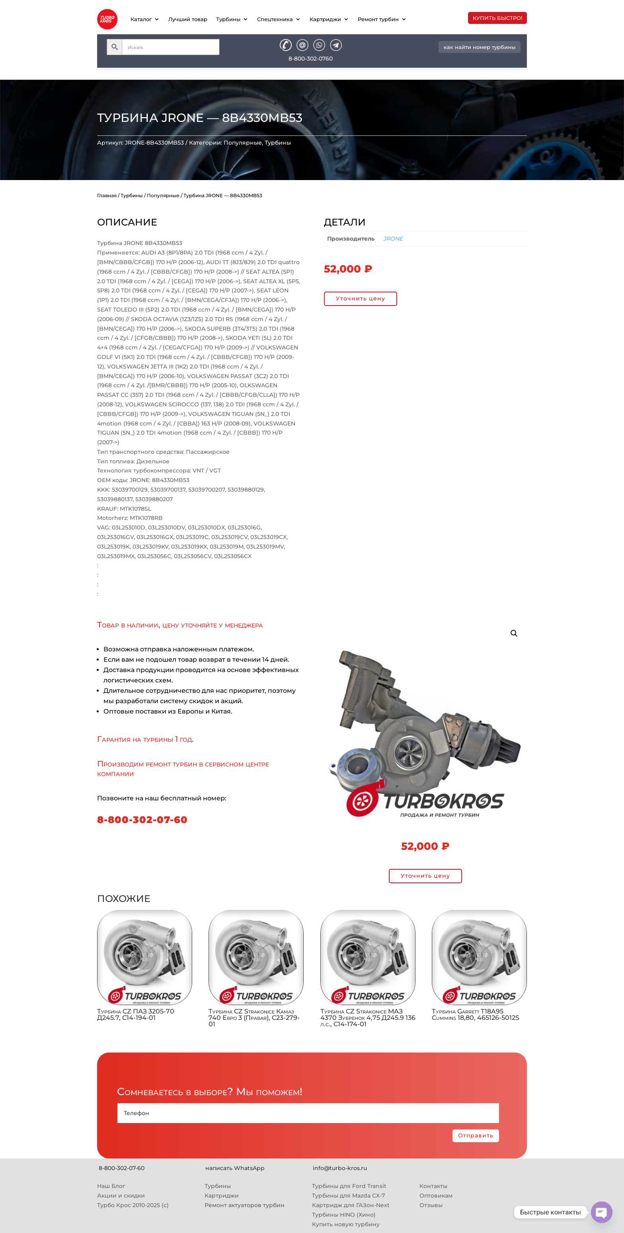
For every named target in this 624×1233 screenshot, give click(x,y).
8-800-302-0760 (311, 58)
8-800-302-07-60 (142, 819)
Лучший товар (187, 19)
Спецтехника (275, 19)
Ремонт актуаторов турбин (245, 1205)
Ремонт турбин (378, 19)
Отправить (475, 1135)
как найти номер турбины (479, 47)
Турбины (228, 19)
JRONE (393, 238)
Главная (107, 195)
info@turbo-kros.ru (340, 1168)
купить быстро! (497, 18)
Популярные (243, 142)
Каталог (141, 19)
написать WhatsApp (235, 1168)
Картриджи (325, 19)
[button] (514, 633)
